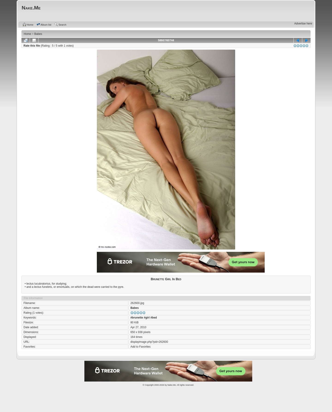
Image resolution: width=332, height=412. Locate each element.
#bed (153, 317)
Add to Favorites (140, 346)
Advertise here (303, 23)
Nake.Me (171, 385)
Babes (134, 308)
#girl (147, 317)
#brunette (136, 317)
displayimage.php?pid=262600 (149, 341)
